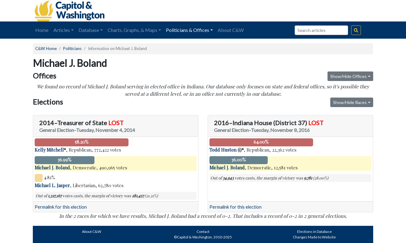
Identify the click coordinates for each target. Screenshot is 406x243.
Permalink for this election (61, 207)
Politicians (72, 48)
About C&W (231, 30)
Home (41, 30)
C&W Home (46, 48)
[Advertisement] (304, 11)
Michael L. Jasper (52, 185)
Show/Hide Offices (348, 76)
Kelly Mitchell (49, 150)
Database (89, 30)
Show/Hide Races (350, 102)
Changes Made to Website (314, 237)
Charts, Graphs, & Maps (132, 30)
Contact (203, 231)
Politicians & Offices (187, 30)
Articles (61, 30)
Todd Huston (222, 150)
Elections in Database (314, 231)
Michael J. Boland (52, 167)
